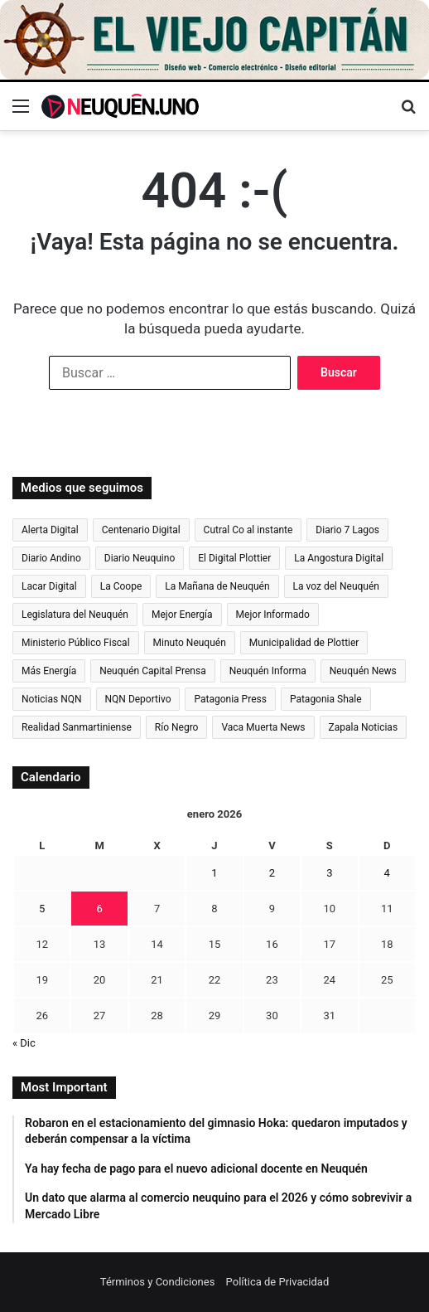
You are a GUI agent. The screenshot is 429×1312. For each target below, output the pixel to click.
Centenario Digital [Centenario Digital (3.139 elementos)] (141, 530)
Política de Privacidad (278, 1282)
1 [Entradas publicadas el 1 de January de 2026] (214, 873)
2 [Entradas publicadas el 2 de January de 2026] (272, 873)
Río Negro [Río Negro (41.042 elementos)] (177, 727)
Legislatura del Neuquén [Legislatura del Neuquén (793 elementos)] (75, 614)
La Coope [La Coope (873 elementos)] (121, 586)
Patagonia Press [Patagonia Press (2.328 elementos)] (230, 699)
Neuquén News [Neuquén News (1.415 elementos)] (363, 671)
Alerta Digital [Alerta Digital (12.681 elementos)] (50, 530)
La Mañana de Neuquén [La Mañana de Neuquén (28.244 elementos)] (217, 586)
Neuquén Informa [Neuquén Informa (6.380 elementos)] (267, 671)
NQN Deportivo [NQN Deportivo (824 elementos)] (138, 699)
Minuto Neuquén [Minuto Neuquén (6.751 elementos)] (189, 643)
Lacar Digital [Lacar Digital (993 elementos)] (49, 586)
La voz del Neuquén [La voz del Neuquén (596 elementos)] (336, 586)
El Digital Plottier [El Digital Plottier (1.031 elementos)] (234, 558)
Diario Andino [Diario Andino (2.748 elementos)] (51, 558)
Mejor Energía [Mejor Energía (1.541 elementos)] (182, 614)
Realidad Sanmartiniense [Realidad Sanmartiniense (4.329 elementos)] (77, 727)
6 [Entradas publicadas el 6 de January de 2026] (99, 908)
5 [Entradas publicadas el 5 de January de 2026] (42, 908)
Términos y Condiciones (157, 1282)
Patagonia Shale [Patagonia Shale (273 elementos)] (326, 699)
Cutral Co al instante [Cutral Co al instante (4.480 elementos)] (248, 530)
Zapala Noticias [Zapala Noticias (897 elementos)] (363, 727)
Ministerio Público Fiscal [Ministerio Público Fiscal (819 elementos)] (76, 643)
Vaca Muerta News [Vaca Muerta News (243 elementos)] (263, 727)
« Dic (24, 1043)
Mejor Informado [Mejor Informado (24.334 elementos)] (273, 614)
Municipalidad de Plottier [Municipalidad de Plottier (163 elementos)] (304, 643)
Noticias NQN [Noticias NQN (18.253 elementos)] (52, 699)
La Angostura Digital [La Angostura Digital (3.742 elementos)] (338, 558)
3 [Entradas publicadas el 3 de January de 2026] (329, 873)
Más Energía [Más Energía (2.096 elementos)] (49, 671)
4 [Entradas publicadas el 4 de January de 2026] (387, 873)
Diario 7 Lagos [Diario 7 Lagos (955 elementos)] (347, 530)
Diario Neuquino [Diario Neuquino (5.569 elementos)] (140, 558)
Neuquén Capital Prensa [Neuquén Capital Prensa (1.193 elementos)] (152, 671)
